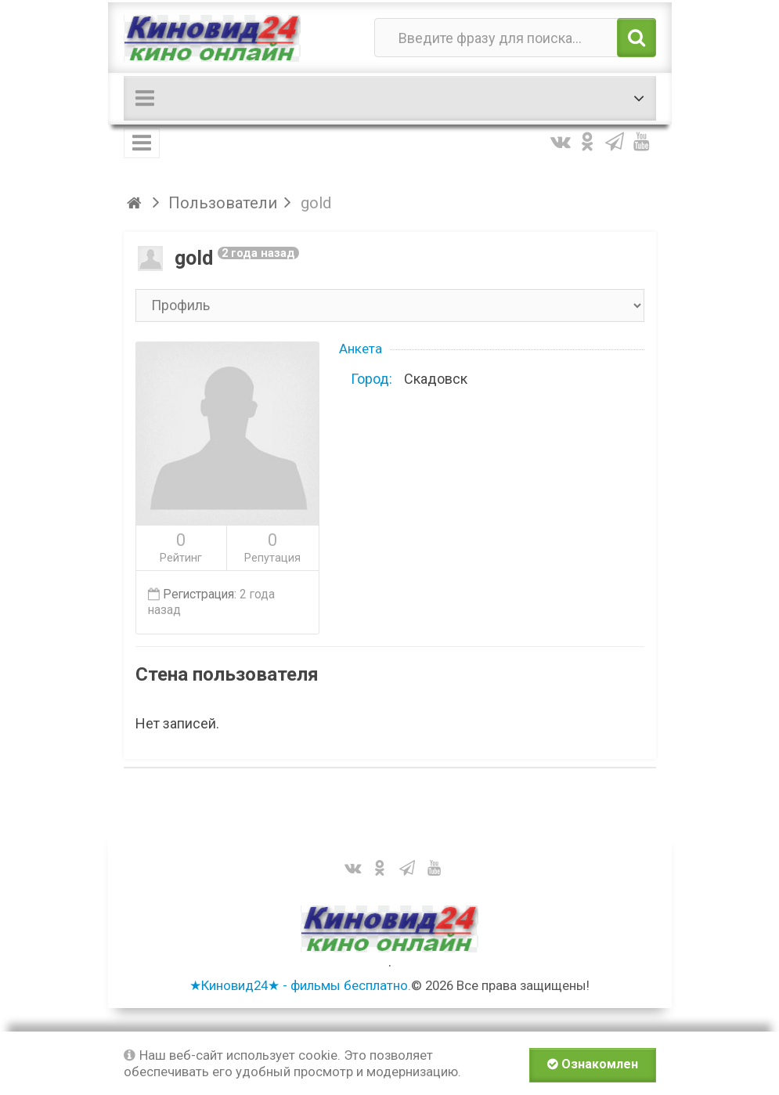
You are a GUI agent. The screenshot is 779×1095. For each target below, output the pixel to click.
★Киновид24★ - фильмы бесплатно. (300, 985)
